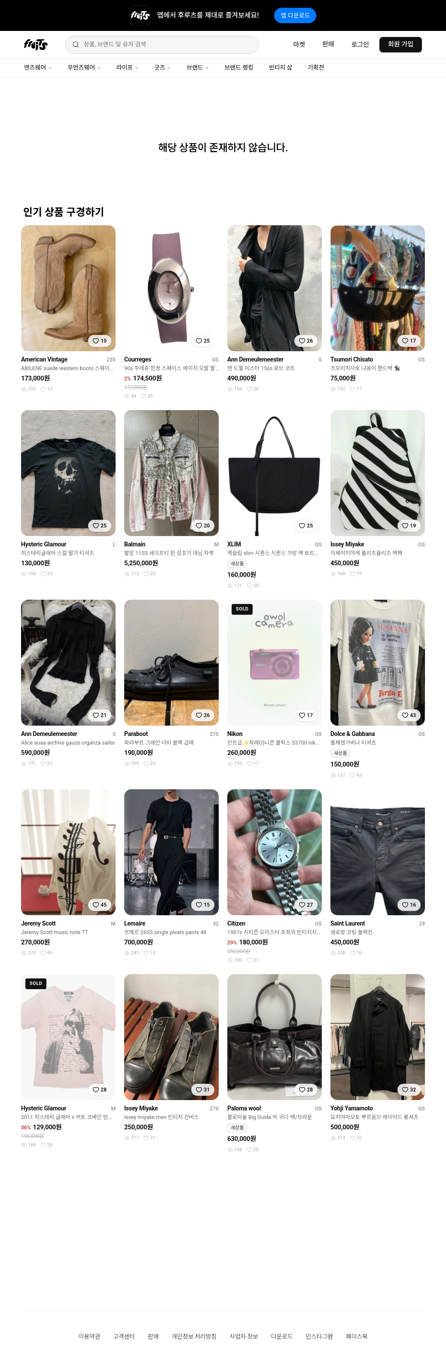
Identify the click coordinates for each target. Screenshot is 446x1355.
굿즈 (162, 67)
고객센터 (124, 1336)
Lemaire (134, 923)
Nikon (234, 733)
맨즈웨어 (38, 67)
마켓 (299, 45)
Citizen (236, 923)
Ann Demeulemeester (255, 359)
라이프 (127, 67)
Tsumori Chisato (351, 359)
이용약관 (90, 1336)
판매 (328, 44)
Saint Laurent (347, 923)
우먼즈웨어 (84, 67)
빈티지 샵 (280, 67)
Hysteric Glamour (43, 544)
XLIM (234, 544)
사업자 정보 (243, 1336)
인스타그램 (319, 1336)
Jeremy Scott (38, 923)
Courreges (137, 359)
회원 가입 (400, 44)
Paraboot (136, 733)
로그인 (360, 45)
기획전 (316, 67)
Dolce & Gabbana (352, 733)
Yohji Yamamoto (351, 1108)
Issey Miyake (347, 544)
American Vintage (44, 359)
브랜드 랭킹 (239, 67)
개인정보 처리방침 (194, 1336)
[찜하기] (99, 341)
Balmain (134, 544)
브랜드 (197, 67)
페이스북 (357, 1336)
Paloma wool (244, 1108)
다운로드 (282, 1336)
